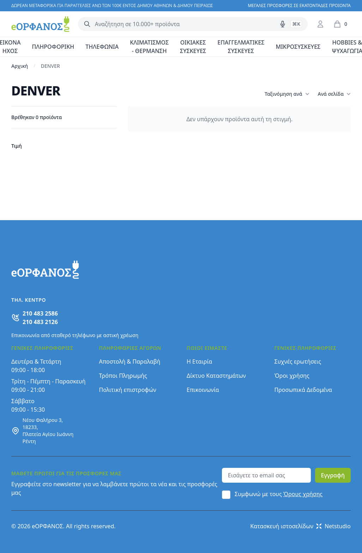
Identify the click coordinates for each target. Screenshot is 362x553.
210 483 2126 (40, 322)
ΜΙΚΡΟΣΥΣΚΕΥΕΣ (298, 47)
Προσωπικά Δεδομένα (303, 390)
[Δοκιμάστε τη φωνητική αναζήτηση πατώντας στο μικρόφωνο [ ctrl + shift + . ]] (282, 24)
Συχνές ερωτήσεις (297, 361)
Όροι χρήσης (291, 376)
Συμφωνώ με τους (278, 494)
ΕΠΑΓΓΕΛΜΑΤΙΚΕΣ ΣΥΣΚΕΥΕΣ (240, 47)
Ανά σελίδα (334, 94)
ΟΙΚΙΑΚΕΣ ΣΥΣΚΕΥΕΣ (193, 47)
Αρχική (19, 66)
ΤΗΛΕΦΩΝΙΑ (102, 47)
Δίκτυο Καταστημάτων (216, 376)
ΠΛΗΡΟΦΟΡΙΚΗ (53, 47)
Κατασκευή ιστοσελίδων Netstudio (300, 526)
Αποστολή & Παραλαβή (130, 361)
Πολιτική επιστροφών (127, 390)
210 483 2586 (40, 313)
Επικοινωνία (203, 390)
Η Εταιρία (199, 361)
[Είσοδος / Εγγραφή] (320, 24)
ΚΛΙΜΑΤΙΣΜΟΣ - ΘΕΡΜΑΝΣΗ (149, 47)
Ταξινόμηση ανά (287, 94)
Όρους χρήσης (302, 494)
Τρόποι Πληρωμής (123, 376)
